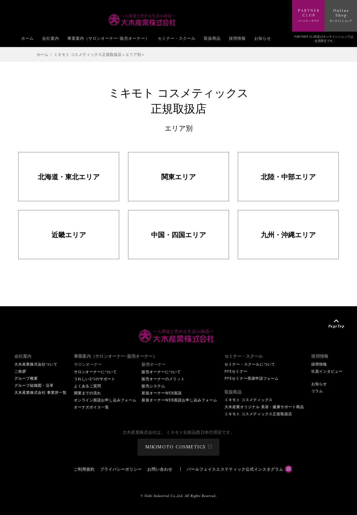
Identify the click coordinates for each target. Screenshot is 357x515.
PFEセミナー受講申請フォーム (251, 378)
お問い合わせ (159, 469)
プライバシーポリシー (121, 469)
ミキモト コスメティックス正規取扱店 (258, 413)
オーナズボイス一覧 (91, 406)
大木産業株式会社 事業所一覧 (40, 392)
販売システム (153, 385)
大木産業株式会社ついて (35, 364)
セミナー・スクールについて (249, 364)
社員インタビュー (327, 371)
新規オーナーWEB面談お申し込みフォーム (179, 399)
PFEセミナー (235, 371)
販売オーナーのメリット (163, 378)
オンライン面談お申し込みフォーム (105, 399)
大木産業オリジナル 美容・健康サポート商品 (264, 406)
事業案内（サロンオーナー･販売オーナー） (108, 39)
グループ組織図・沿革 (34, 385)
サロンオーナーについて (95, 371)
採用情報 (237, 39)
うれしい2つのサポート (95, 378)
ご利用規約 (84, 469)
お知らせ (262, 39)
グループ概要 (26, 378)
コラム (317, 390)
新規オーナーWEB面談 (162, 392)
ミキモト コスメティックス (248, 399)
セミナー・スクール (176, 39)
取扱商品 (212, 39)
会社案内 (50, 39)
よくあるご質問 (87, 385)
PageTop (336, 326)
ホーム (27, 39)
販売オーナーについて (161, 371)
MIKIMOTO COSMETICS (175, 447)
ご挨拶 (20, 371)
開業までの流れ (87, 392)
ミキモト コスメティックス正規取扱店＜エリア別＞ (99, 54)
